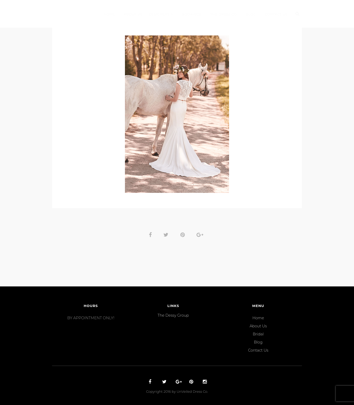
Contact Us (276, 14)
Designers (159, 14)
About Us (133, 14)
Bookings (191, 14)
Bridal (258, 334)
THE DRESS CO (223, 14)
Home (109, 14)
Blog (251, 14)
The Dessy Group (173, 315)
